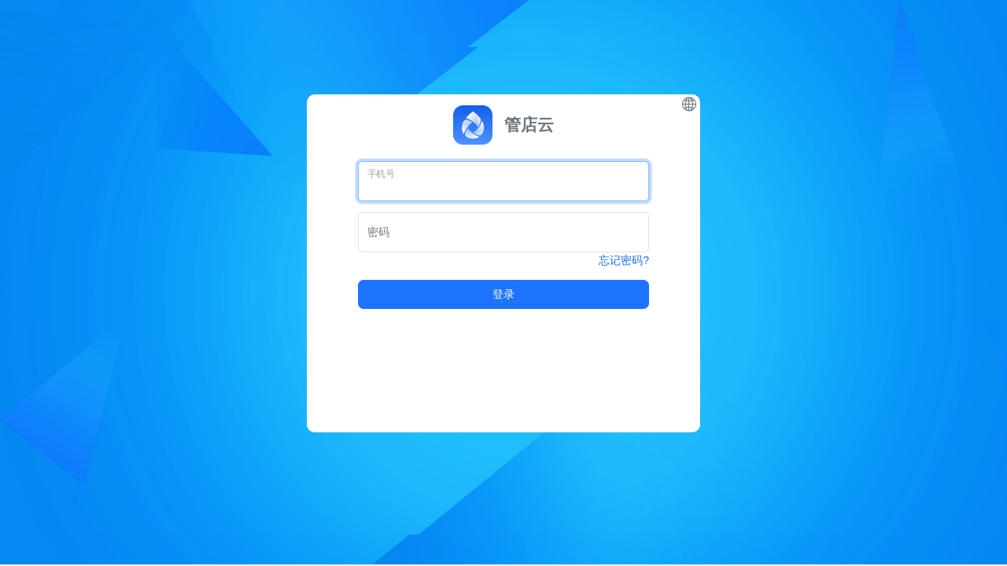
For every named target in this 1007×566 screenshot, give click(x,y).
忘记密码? (624, 260)
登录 (503, 294)
